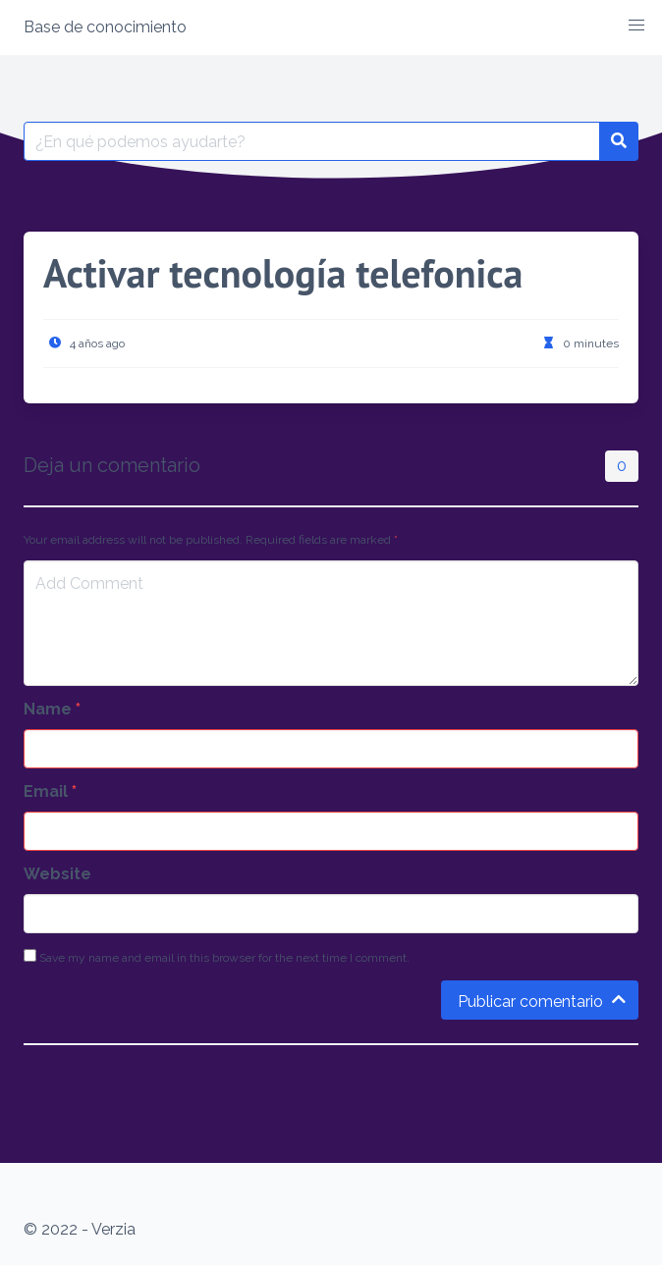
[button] (636, 25)
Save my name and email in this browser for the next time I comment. (217, 957)
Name (52, 709)
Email (50, 791)
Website (57, 874)
